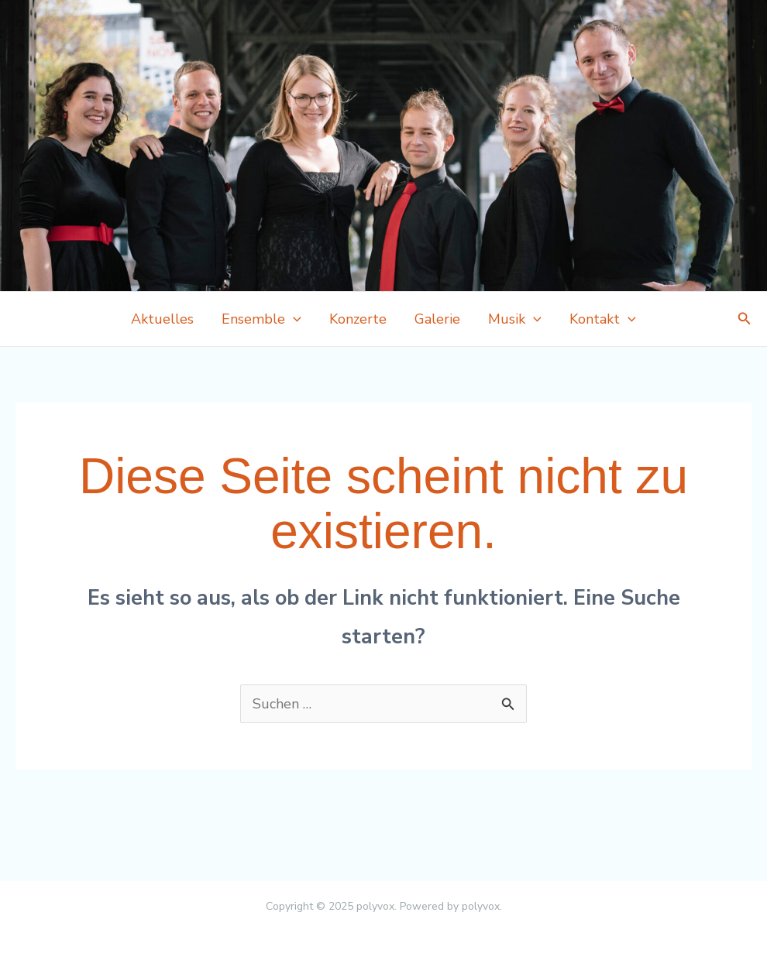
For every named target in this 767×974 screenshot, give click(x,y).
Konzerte (358, 319)
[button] (745, 319)
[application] (293, 319)
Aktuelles (162, 319)
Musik (515, 319)
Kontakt (602, 319)
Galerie (437, 319)
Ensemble (261, 319)
